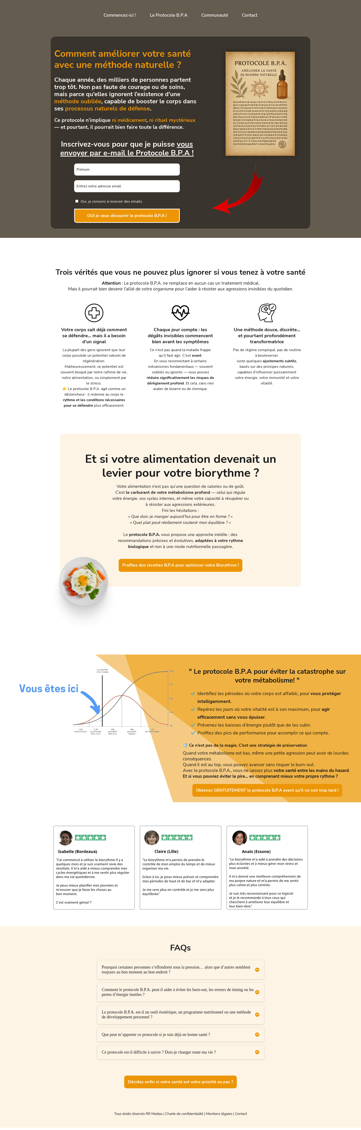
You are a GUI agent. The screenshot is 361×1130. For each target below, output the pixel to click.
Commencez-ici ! (120, 15)
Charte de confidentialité (184, 1116)
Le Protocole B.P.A (168, 15)
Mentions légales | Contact (226, 1116)
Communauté (214, 15)
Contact (249, 15)
